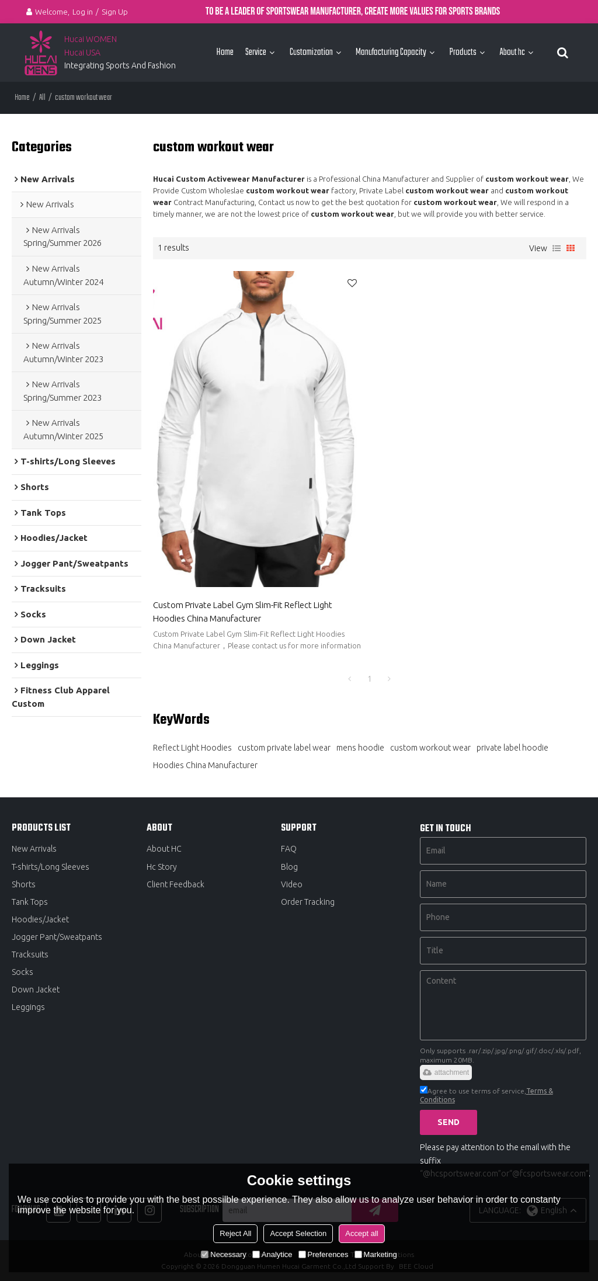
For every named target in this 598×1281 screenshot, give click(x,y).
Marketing (375, 1254)
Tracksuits (30, 954)
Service (255, 52)
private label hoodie (512, 747)
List (557, 248)
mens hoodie (360, 747)
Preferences (323, 1254)
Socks (22, 972)
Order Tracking (308, 902)
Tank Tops (30, 902)
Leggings (28, 1007)
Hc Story (162, 867)
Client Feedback (175, 884)
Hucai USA (82, 52)
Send (448, 1122)
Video (292, 884)
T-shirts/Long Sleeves (50, 867)
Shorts (24, 884)
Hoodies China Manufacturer (205, 765)
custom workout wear (430, 747)
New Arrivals (34, 848)
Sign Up (115, 12)
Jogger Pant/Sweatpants (57, 937)
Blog (289, 867)
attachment (446, 1072)
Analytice (272, 1254)
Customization (311, 52)
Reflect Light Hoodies (192, 747)
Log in (82, 12)
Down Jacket (36, 989)
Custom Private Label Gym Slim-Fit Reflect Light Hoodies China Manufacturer (242, 611)
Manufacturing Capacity (391, 52)
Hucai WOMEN (91, 39)
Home (225, 52)
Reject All (235, 1233)
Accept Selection (298, 1233)
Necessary (223, 1254)
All (42, 98)
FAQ (289, 848)
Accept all (361, 1233)
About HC (164, 848)
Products (463, 52)
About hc (512, 52)
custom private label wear (284, 747)
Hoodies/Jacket (40, 919)
